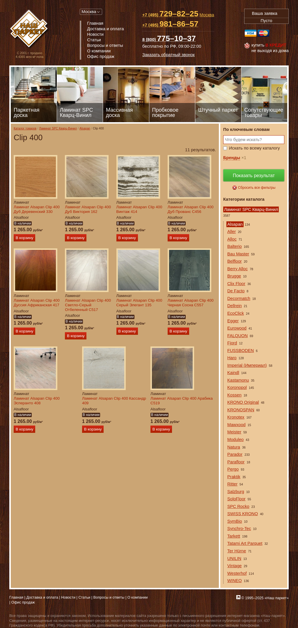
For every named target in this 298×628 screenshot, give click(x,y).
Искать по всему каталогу (254, 148)
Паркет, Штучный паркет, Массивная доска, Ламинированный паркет (29, 29)
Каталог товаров (25, 128)
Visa (250, 33)
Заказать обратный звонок (168, 54)
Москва (88, 11)
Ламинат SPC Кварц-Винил (58, 128)
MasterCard (263, 33)
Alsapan (84, 128)
